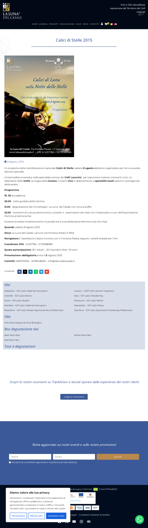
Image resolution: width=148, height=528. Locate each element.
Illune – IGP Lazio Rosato (16, 300)
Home (35, 24)
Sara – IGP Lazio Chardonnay (88, 295)
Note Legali (71, 514)
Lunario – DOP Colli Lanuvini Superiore (94, 291)
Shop (78, 24)
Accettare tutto (56, 516)
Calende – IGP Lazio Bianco (18, 295)
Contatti (94, 24)
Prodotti (54, 24)
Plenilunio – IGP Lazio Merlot (88, 300)
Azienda (43, 24)
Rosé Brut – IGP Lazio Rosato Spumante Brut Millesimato (33, 310)
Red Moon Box (11, 340)
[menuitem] (112, 24)
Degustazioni (67, 24)
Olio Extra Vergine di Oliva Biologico (23, 322)
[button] (19, 272)
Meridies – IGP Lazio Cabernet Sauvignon (25, 305)
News (86, 24)
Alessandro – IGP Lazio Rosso (89, 305)
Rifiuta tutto (36, 516)
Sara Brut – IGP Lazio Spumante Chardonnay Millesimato (103, 310)
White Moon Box (82, 335)
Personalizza (18, 516)
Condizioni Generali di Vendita (94, 514)
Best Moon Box (12, 335)
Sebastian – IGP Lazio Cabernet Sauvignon (26, 291)
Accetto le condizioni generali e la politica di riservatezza (44, 462)
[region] (38, 505)
